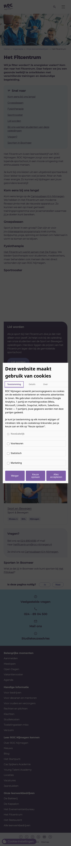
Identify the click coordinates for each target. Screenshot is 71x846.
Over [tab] (45, 384)
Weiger (15, 475)
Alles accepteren (56, 476)
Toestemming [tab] (14, 384)
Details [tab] (32, 384)
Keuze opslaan (35, 476)
